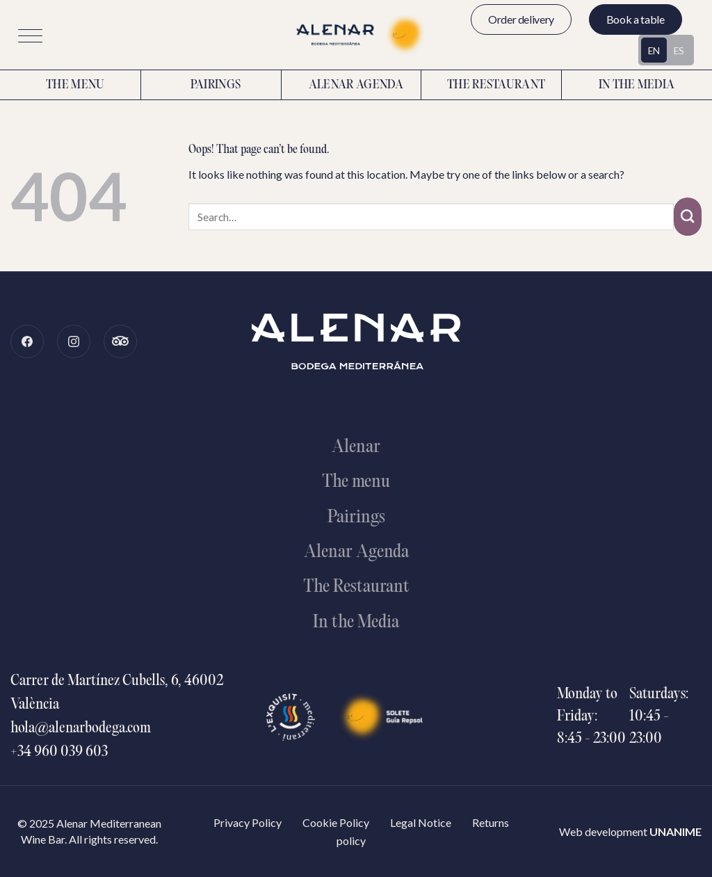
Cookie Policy (335, 822)
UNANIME (675, 831)
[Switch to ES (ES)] (679, 50)
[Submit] (688, 217)
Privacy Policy (247, 822)
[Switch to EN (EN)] (654, 50)
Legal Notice (420, 822)
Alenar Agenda (356, 85)
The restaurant (496, 85)
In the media (637, 85)
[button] (30, 35)
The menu (75, 85)
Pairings (216, 85)
